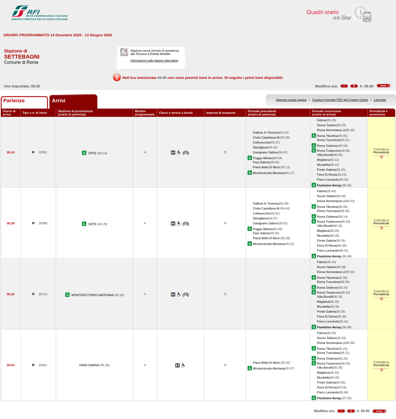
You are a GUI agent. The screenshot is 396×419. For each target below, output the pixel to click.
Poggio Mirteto (263, 158)
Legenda (380, 99)
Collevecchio (261, 142)
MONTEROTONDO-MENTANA (93, 295)
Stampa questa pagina (291, 99)
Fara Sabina (261, 162)
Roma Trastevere (328, 150)
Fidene (321, 120)
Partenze (14, 100)
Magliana (323, 159)
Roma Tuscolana (328, 140)
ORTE (93, 153)
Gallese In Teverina (266, 132)
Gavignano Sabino (265, 152)
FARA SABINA (89, 365)
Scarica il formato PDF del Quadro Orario (340, 99)
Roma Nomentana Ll (331, 130)
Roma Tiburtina (327, 135)
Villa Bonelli (325, 154)
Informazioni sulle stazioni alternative (154, 60)
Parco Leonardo (328, 179)
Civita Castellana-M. (266, 137)
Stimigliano (260, 147)
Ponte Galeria (326, 169)
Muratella (323, 164)
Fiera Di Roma (327, 174)
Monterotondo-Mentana (269, 173)
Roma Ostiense (327, 145)
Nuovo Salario (326, 125)
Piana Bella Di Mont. (266, 167)
